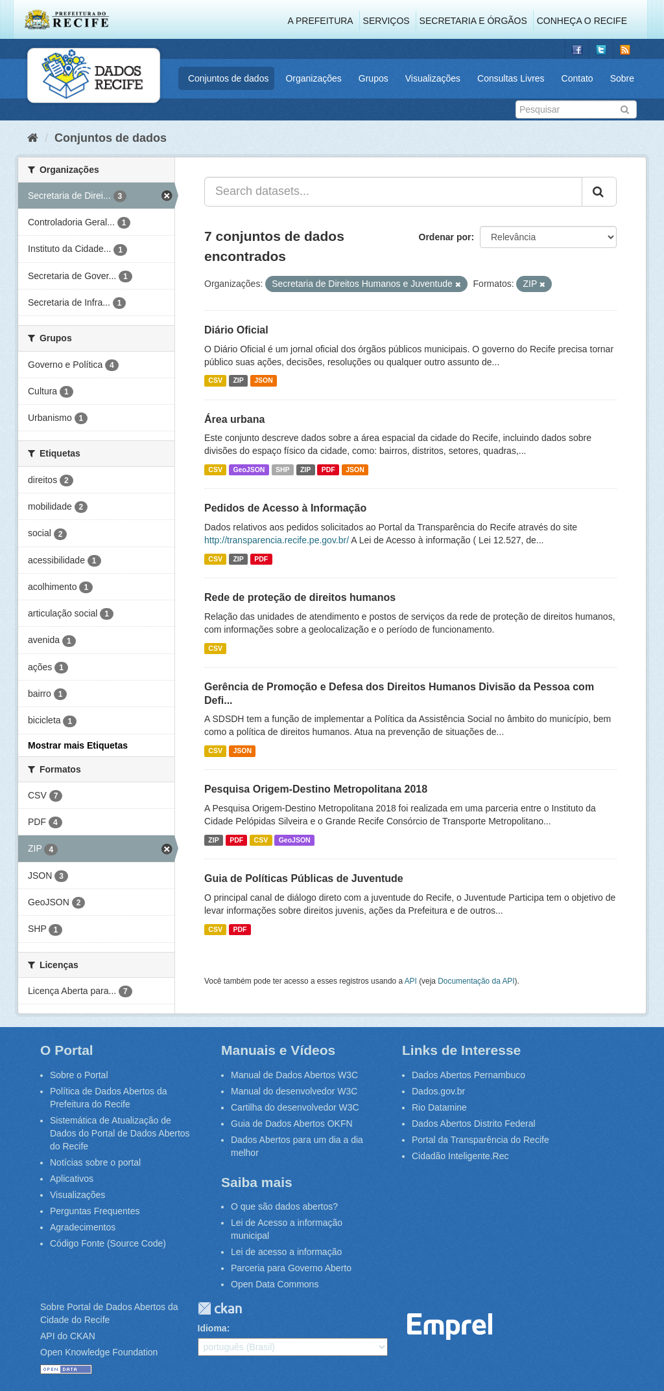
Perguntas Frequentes (95, 1211)
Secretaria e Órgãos (473, 21)
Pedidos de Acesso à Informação (285, 508)
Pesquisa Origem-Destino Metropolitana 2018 (315, 789)
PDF (328, 469)
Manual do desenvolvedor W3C (294, 1091)
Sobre (622, 78)
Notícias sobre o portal (95, 1162)
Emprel (450, 1326)
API (411, 981)
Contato (577, 78)
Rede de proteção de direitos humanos (300, 597)
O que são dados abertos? (284, 1206)
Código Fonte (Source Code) (108, 1243)
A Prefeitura (320, 21)
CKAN (220, 1308)
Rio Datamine (439, 1107)
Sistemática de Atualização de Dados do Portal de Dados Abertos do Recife (120, 1133)
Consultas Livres (511, 78)
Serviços (386, 21)
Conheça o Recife (582, 21)
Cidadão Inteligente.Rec (460, 1156)
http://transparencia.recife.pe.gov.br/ (276, 540)
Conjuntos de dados (228, 78)
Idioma (212, 1328)
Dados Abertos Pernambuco (468, 1075)
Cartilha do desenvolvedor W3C (295, 1107)
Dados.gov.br (438, 1091)
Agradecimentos (82, 1227)
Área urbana (234, 419)
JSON (263, 381)
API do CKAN (67, 1336)
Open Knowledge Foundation (99, 1352)
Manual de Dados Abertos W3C (294, 1075)
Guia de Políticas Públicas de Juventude (303, 878)
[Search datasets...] (393, 192)
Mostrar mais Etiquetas (78, 745)
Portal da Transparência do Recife (480, 1140)
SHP (283, 469)
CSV (215, 381)
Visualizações (432, 78)
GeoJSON (249, 469)
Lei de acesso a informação (286, 1252)
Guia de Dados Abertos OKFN (292, 1123)
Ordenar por (445, 237)
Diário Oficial (236, 329)
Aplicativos (71, 1178)
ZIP (238, 381)
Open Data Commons (274, 1284)
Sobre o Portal (79, 1075)
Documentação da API (476, 981)
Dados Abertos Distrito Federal (474, 1123)
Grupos (373, 78)
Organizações (313, 78)
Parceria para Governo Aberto (291, 1268)
